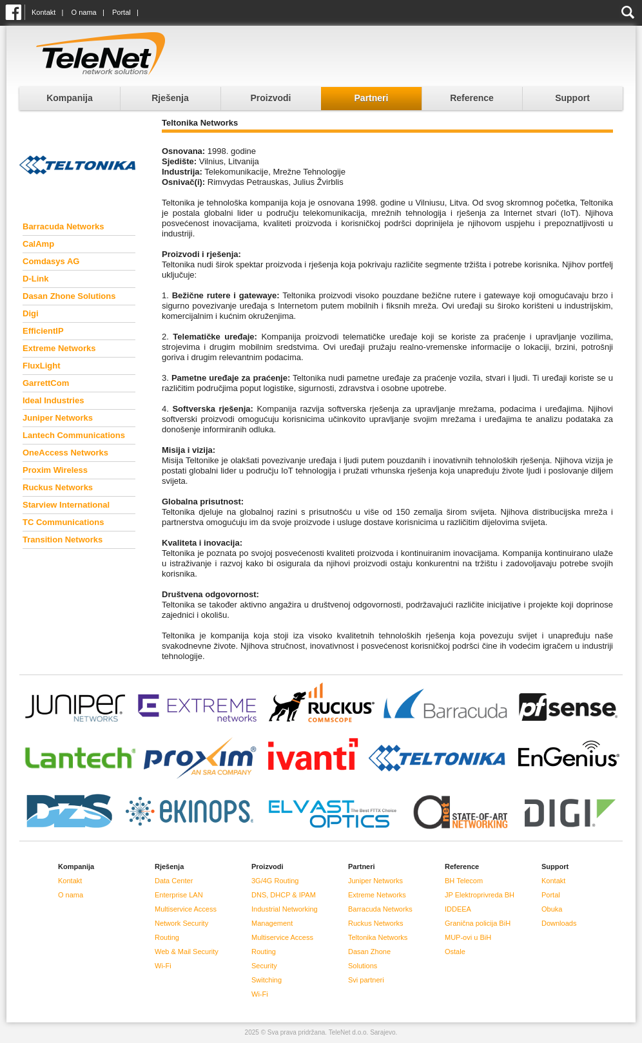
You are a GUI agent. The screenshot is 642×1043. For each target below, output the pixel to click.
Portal (121, 12)
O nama (84, 12)
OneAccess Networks (65, 452)
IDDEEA (458, 909)
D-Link (35, 278)
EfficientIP (43, 331)
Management (272, 923)
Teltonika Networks (377, 937)
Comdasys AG (51, 261)
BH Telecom (464, 881)
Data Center (174, 881)
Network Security (181, 923)
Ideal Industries (53, 400)
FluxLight (42, 365)
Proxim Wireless (55, 470)
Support (572, 98)
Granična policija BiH (478, 923)
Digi (31, 313)
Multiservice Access (186, 909)
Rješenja (170, 98)
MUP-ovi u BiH (468, 937)
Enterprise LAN (179, 895)
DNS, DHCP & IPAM (283, 895)
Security (264, 966)
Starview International (66, 505)
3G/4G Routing (274, 881)
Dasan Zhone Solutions (69, 296)
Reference (472, 98)
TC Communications (63, 522)
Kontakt (43, 12)
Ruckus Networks (58, 487)
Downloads (558, 923)
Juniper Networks (58, 418)
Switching (266, 980)
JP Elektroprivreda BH (479, 895)
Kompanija (69, 98)
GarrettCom (46, 383)
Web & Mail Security (187, 951)
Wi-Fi (163, 966)
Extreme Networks (59, 348)
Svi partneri (366, 980)
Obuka (551, 909)
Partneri (372, 98)
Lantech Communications (74, 435)
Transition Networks (62, 539)
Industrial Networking (284, 909)
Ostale (455, 951)
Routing (167, 937)
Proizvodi (270, 98)
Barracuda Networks (63, 226)
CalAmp (38, 244)
